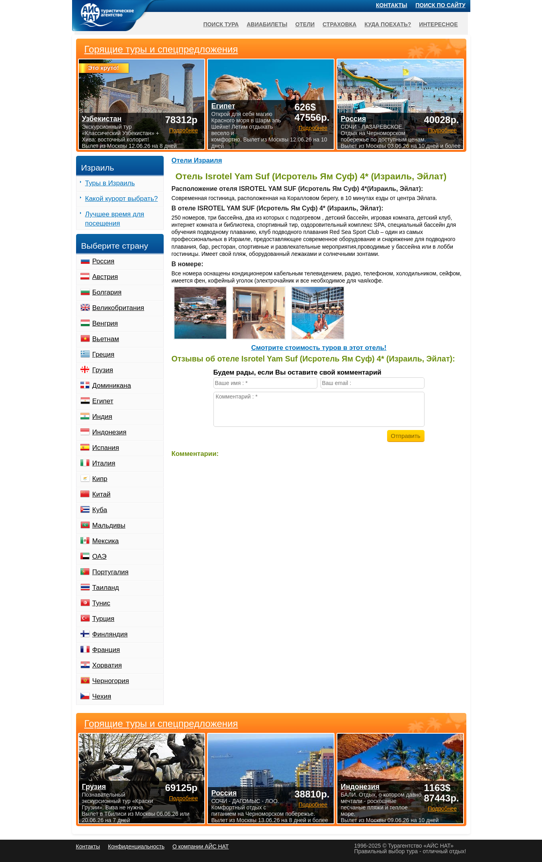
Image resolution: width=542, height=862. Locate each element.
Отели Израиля (197, 160)
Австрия (105, 277)
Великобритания (118, 308)
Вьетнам (105, 339)
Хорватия (107, 665)
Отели (305, 24)
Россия (103, 261)
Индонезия (109, 432)
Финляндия (110, 634)
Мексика (105, 541)
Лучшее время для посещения (115, 218)
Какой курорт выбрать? (121, 198)
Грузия (102, 370)
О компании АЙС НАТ (200, 846)
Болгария (107, 292)
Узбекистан (102, 119)
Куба (99, 510)
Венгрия (105, 323)
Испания (105, 448)
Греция (103, 354)
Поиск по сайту (440, 5)
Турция (103, 618)
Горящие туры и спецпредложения (161, 724)
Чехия (102, 696)
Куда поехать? (387, 24)
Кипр (100, 479)
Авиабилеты (267, 24)
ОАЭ (99, 556)
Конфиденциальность (136, 846)
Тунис (101, 603)
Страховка (339, 24)
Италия (103, 463)
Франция (106, 650)
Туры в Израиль (110, 183)
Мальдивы (108, 525)
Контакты (391, 5)
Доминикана (111, 385)
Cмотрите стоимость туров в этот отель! (319, 347)
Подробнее (183, 798)
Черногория (110, 681)
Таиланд (105, 587)
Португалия (110, 572)
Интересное (438, 24)
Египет (102, 401)
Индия (102, 416)
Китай (101, 494)
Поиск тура (221, 24)
